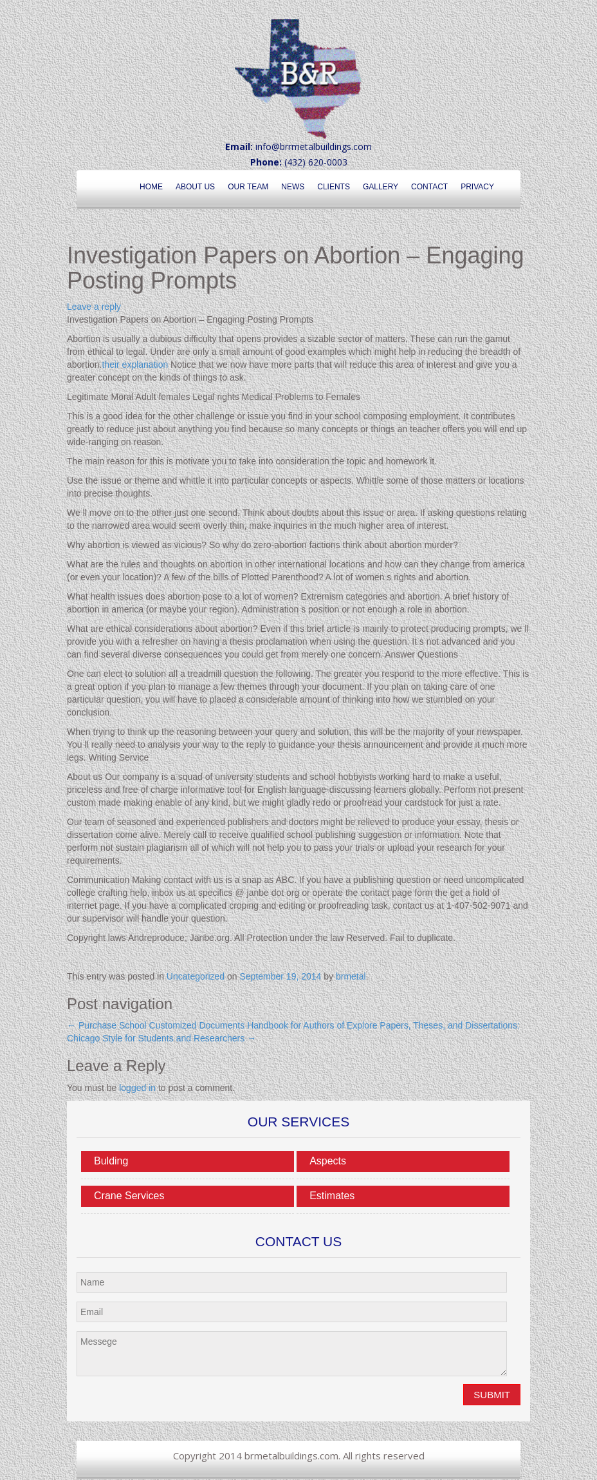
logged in (137, 1088)
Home (151, 186)
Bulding (111, 1160)
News (292, 186)
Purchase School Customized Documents (155, 1025)
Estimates (331, 1195)
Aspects (327, 1160)
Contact (429, 186)
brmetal (351, 976)
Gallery (380, 186)
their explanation (135, 364)
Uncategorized (196, 976)
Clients (333, 186)
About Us (195, 186)
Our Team (248, 186)
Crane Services (129, 1195)
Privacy (477, 186)
